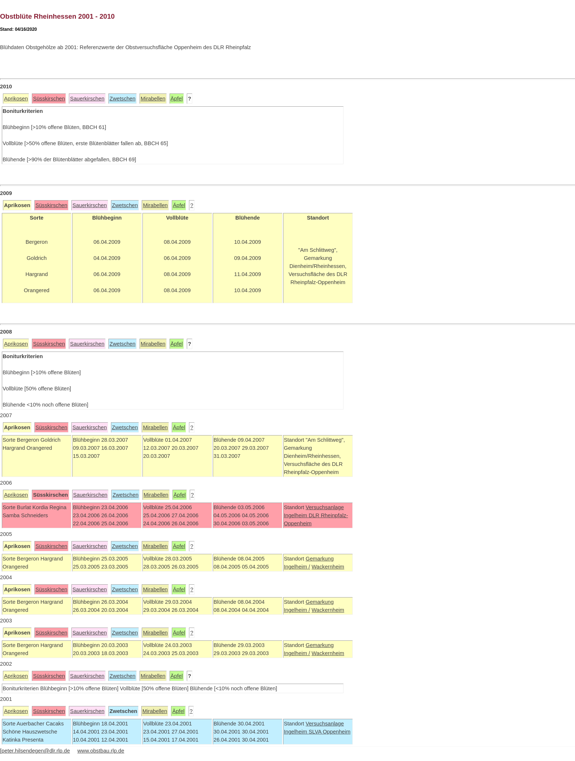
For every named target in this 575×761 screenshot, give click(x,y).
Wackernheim (328, 567)
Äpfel (177, 99)
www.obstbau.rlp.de (100, 751)
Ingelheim (296, 515)
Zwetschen (123, 99)
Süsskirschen (49, 99)
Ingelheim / (297, 567)
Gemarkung (319, 559)
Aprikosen (16, 99)
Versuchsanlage (324, 507)
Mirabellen (153, 99)
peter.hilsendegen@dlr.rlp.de (35, 751)
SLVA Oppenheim (329, 732)
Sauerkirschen (87, 99)
